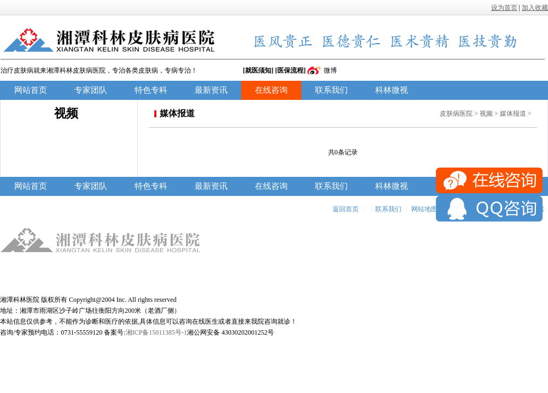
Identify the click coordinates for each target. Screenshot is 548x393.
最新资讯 (211, 90)
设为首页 (504, 7)
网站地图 (424, 209)
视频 (486, 113)
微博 (330, 70)
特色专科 (151, 90)
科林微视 (391, 90)
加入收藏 (535, 7)
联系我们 (331, 90)
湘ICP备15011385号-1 (156, 332)
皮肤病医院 (456, 113)
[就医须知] (258, 70)
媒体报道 (513, 113)
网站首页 (30, 90)
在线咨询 (271, 90)
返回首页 (346, 209)
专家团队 (90, 90)
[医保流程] (290, 70)
